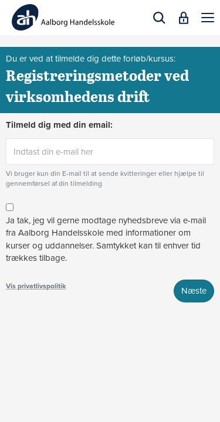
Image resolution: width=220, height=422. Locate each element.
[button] (207, 17)
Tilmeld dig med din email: (59, 125)
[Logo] (63, 17)
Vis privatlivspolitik (36, 286)
